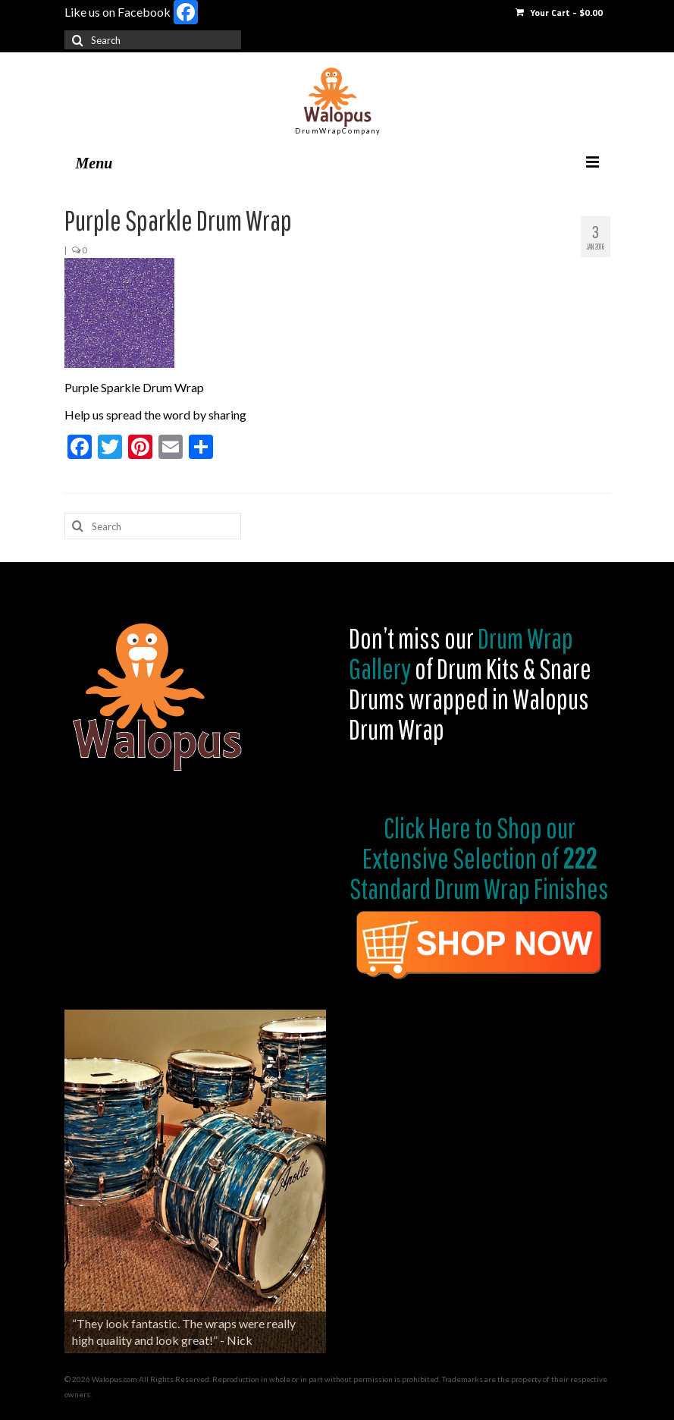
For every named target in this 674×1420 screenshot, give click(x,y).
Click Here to (438, 827)
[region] (195, 1181)
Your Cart (559, 12)
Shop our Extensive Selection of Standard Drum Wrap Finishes (479, 858)
